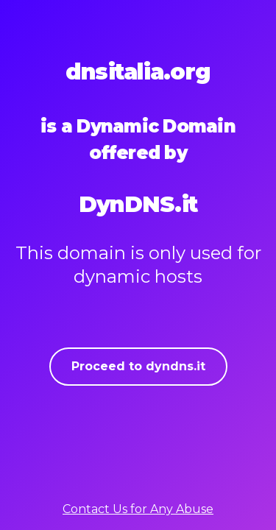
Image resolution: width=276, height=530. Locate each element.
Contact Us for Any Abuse (138, 509)
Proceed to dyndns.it (138, 366)
